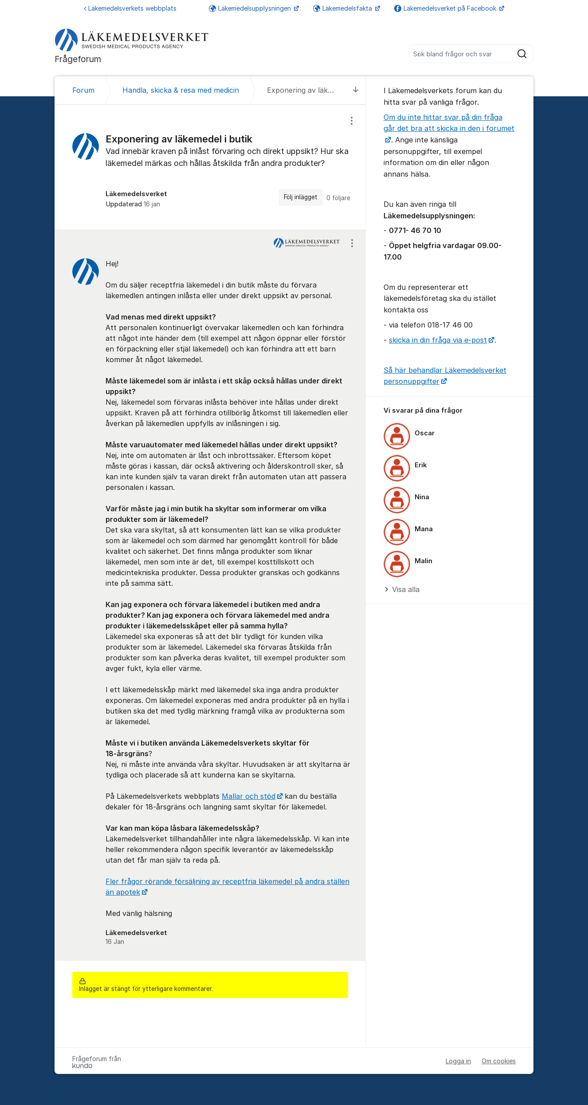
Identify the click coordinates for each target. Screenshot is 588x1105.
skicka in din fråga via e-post (438, 339)
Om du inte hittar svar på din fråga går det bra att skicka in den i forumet (449, 123)
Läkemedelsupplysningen (251, 8)
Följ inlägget (301, 197)
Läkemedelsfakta (343, 8)
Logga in (458, 1061)
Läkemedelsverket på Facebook (446, 8)
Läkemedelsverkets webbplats (130, 8)
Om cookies (499, 1061)
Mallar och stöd (248, 796)
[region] (210, 167)
